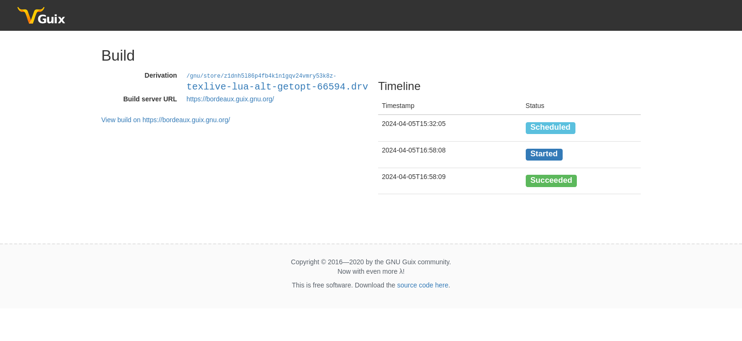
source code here (422, 285)
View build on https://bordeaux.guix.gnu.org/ (165, 119)
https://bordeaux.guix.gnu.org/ (230, 98)
